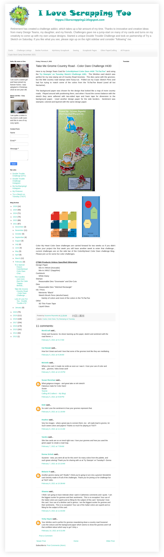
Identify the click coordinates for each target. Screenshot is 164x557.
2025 (15, 210)
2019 (15, 315)
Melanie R (46, 472)
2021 (15, 224)
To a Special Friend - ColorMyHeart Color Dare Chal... (21, 269)
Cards (10, 50)
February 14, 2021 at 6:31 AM (53, 531)
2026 (15, 206)
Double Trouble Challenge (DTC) (19, 175)
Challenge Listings (24, 50)
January (18, 308)
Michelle (45, 363)
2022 (15, 220)
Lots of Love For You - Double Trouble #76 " (21, 301)
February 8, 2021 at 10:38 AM (53, 483)
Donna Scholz (48, 454)
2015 (15, 329)
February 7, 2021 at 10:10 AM (53, 464)
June (17, 248)
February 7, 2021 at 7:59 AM (53, 446)
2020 (15, 312)
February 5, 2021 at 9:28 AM (53, 355)
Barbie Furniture (41, 50)
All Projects (125, 50)
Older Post (110, 541)
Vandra (45, 437)
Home (76, 541)
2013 (15, 336)
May (17, 251)
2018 (15, 319)
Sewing (76, 50)
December (19, 227)
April (17, 255)
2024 (15, 213)
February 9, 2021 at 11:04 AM (53, 511)
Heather (45, 420)
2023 (15, 217)
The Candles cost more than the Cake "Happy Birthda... (21, 281)
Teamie (44, 391)
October (18, 234)
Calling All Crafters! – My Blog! (54, 393)
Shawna (45, 491)
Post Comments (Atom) (56, 545)
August (18, 241)
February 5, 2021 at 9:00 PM (53, 397)
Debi (43, 405)
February (19, 262)
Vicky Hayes (47, 519)
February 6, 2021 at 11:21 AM (53, 429)
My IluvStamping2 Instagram (20, 187)
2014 (15, 333)
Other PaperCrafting (109, 50)
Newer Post (41, 541)
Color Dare (52, 319)
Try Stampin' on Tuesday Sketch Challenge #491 (62, 74)
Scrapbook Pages (90, 50)
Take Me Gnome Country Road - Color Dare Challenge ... (21, 292)
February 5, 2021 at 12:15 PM (53, 372)
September (19, 237)
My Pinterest (18, 191)
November (19, 230)
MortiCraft (46, 331)
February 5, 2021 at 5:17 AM (53, 340)
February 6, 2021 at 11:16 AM (53, 412)
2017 (15, 322)
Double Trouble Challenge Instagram (19, 181)
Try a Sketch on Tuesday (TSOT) (19, 195)
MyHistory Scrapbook (60, 50)
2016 (15, 326)
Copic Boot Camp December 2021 (22, 55)
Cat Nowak (46, 348)
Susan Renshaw (48, 380)
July (17, 244)
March (18, 258)
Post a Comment (45, 536)
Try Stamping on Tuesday (65, 319)
